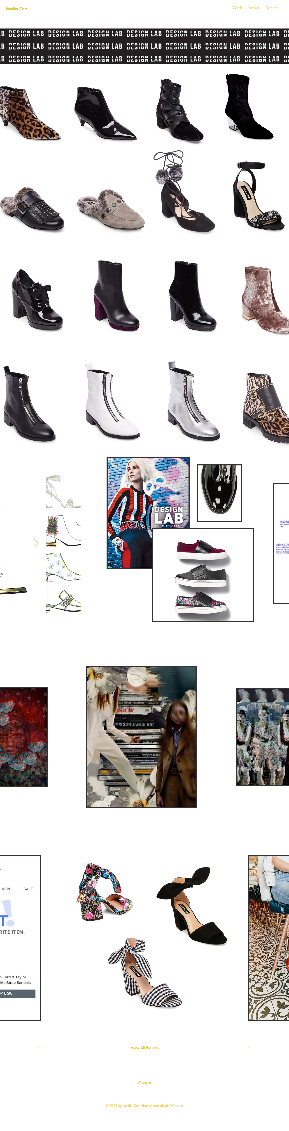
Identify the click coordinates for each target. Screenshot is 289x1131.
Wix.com (176, 1105)
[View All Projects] (144, 1048)
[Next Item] (36, 543)
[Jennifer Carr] (16, 9)
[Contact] (144, 1083)
